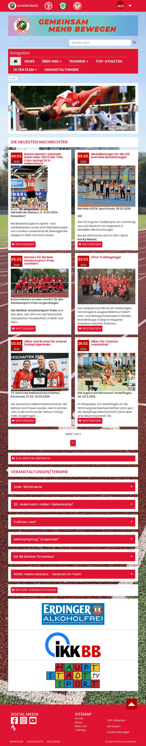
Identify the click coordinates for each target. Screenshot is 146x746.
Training (80, 730)
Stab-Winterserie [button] (28, 487)
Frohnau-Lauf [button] (25, 522)
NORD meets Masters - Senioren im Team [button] (47, 574)
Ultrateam (114, 726)
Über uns (81, 726)
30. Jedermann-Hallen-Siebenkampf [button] (43, 504)
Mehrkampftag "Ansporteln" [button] (36, 539)
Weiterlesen (25, 244)
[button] (130, 6)
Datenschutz (35, 741)
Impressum (16, 741)
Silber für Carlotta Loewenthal (104, 343)
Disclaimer (53, 741)
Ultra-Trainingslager (106, 257)
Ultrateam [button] (25, 69)
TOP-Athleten (116, 720)
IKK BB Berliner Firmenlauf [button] (34, 556)
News (30, 61)
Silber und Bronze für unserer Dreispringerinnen (45, 343)
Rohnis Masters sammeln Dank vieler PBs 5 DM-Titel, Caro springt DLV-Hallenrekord (43, 159)
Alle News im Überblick (33, 458)
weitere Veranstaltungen (36, 590)
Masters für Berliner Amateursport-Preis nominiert (39, 260)
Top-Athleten (109, 61)
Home (12, 78)
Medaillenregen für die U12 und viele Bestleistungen (110, 155)
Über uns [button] (52, 61)
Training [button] (78, 61)
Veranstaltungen (61, 69)
